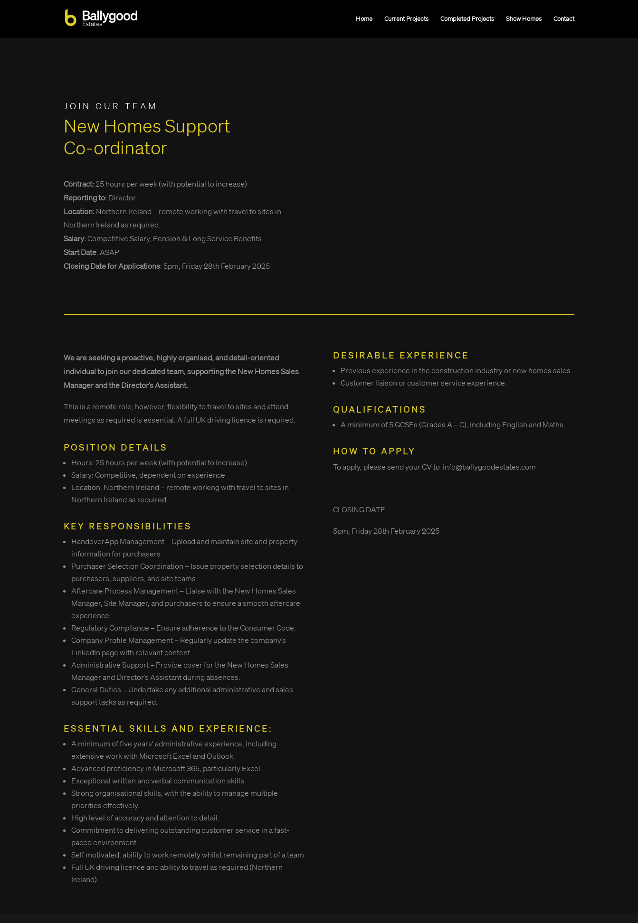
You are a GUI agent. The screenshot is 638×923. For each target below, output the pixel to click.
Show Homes (524, 19)
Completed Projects (467, 19)
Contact (563, 19)
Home (364, 19)
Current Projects (406, 19)
